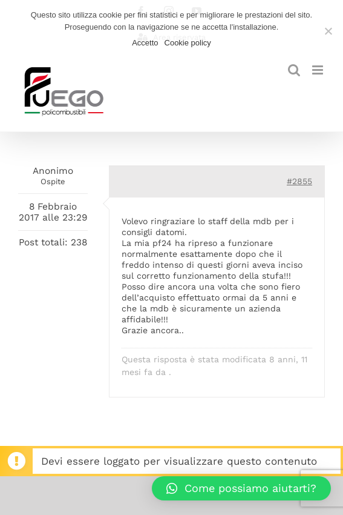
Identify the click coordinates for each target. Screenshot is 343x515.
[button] (241, 488)
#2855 (299, 181)
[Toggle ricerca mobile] (294, 70)
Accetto (145, 42)
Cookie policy (188, 42)
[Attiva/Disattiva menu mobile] (318, 70)
